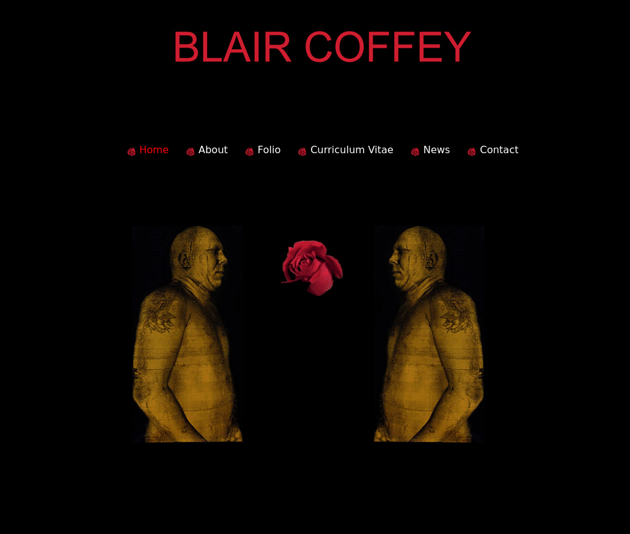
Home (154, 150)
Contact (499, 150)
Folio (269, 150)
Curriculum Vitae (352, 150)
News (436, 150)
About (213, 150)
